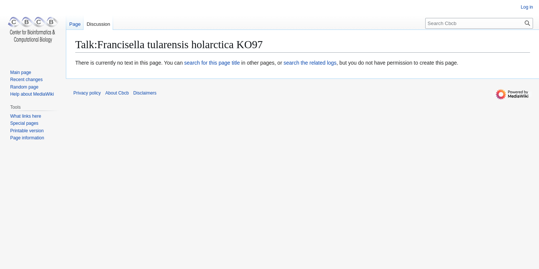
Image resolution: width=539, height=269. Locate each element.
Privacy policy (87, 93)
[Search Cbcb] (479, 23)
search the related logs (310, 63)
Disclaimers (144, 93)
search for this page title (212, 63)
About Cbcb (117, 93)
